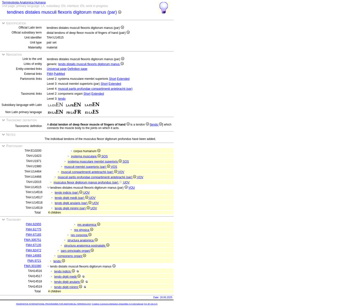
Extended (123, 79)
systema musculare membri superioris (95, 161)
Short (112, 79)
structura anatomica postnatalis (86, 245)
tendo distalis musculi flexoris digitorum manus (91, 64)
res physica (83, 230)
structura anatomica (82, 240)
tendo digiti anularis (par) (73, 203)
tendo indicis (64, 271)
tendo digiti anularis (69, 282)
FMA (50, 74)
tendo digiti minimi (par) (72, 208)
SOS (104, 156)
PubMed (59, 74)
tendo (61, 98)
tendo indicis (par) (69, 192)
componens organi (72, 256)
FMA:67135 (33, 245)
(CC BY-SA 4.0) (150, 304)
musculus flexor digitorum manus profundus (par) (88, 182)
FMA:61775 (33, 229)
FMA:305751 (32, 240)
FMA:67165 (33, 234)
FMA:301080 (32, 266)
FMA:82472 (33, 250)
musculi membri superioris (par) (87, 167)
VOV (121, 172)
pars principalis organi (77, 251)
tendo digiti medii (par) (72, 198)
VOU (131, 187)
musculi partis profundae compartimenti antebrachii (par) (95, 88)
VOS (114, 167)
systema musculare (86, 156)
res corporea (81, 235)
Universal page (57, 69)
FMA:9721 (34, 261)
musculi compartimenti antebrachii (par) (89, 172)
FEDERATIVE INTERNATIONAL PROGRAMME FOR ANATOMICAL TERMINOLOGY (53, 304)
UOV (126, 182)
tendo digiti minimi (68, 287)
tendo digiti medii (67, 276)
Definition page (77, 69)
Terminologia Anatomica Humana (24, 2)
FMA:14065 (33, 255)
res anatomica (88, 224)
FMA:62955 (33, 224)
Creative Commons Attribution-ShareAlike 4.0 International (117, 304)
